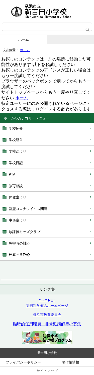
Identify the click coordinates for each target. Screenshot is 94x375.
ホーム (23, 39)
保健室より (17, 197)
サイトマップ (47, 371)
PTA (12, 174)
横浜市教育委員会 (47, 315)
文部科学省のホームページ (47, 306)
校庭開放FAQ (19, 255)
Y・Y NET (47, 300)
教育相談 (16, 186)
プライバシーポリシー (23, 362)
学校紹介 (16, 128)
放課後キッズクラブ (24, 232)
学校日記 (16, 163)
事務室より (17, 220)
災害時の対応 (19, 243)
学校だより (17, 151)
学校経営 (16, 140)
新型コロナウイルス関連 (28, 209)
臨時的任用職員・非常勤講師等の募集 (47, 324)
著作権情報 (70, 362)
